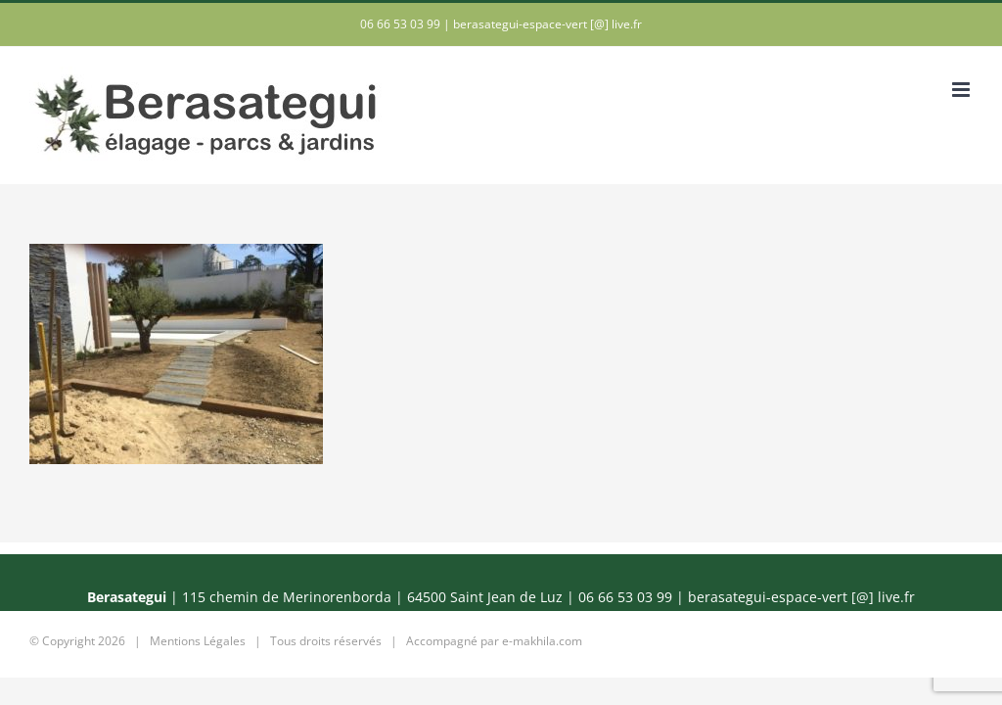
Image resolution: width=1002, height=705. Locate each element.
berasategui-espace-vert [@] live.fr (547, 24)
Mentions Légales (198, 641)
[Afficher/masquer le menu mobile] (962, 89)
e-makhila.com (542, 641)
